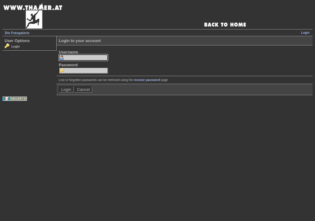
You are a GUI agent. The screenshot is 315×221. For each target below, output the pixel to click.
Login (305, 32)
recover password (147, 80)
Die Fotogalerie (17, 33)
